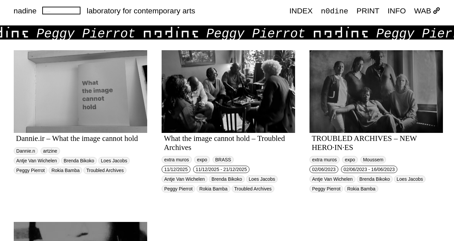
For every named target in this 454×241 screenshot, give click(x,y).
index (301, 10)
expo (202, 159)
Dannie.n (25, 151)
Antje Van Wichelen (36, 160)
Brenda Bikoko (79, 160)
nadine (25, 10)
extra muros (176, 159)
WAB (427, 10)
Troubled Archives (105, 170)
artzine (50, 151)
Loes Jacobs (114, 160)
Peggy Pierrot (30, 170)
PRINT (367, 10)
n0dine (334, 10)
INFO (397, 10)
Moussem (373, 159)
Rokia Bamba (65, 170)
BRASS (223, 159)
